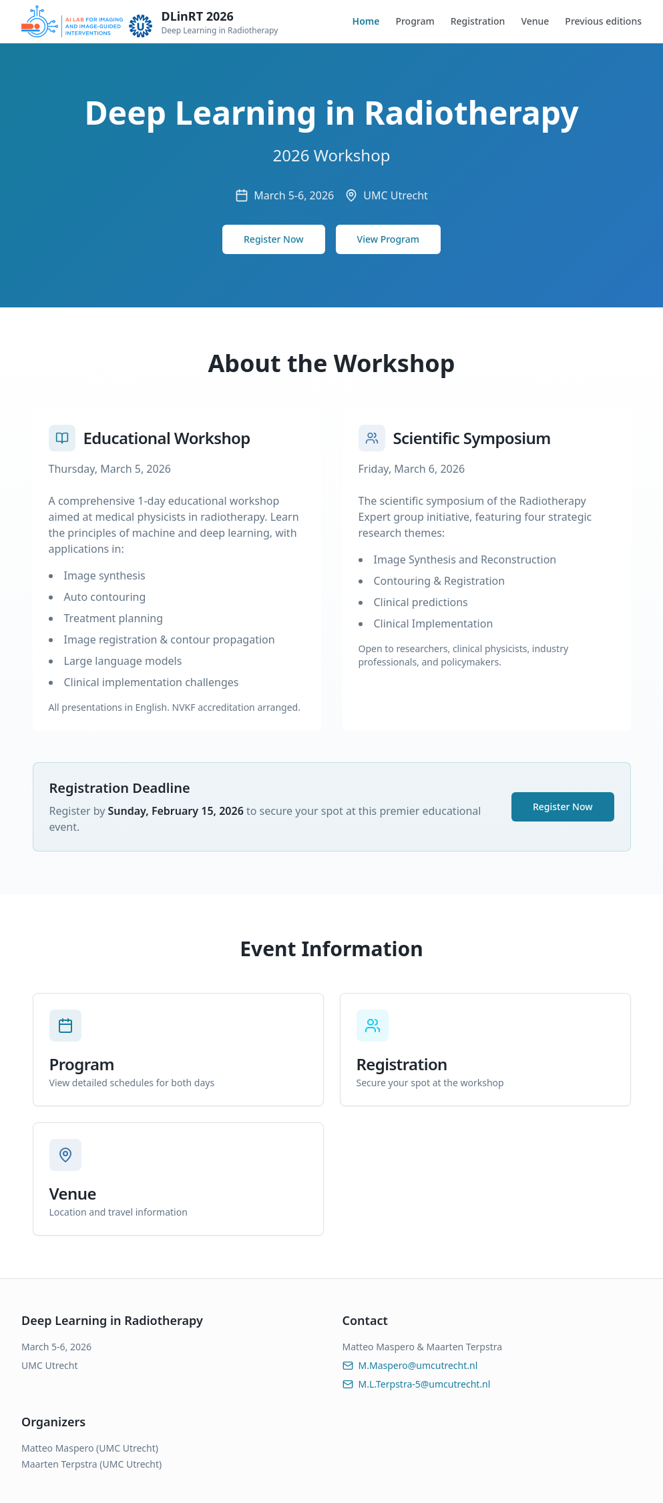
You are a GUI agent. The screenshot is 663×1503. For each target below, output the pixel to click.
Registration (478, 21)
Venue (535, 21)
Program (414, 21)
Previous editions (603, 21)
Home (366, 21)
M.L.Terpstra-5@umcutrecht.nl (417, 1384)
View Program (388, 239)
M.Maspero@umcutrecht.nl (410, 1365)
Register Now (274, 239)
